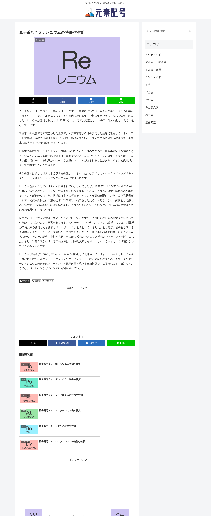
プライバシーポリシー (86, 507)
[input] (169, 31)
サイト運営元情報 (109, 507)
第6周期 (36, 281)
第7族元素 (48, 281)
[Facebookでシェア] (62, 100)
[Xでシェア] (33, 100)
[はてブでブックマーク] (91, 100)
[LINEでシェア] (121, 100)
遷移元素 (24, 281)
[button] (190, 31)
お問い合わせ (129, 507)
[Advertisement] (77, 310)
